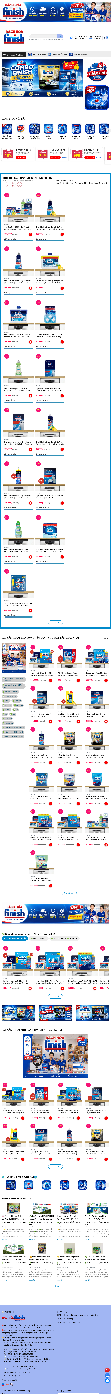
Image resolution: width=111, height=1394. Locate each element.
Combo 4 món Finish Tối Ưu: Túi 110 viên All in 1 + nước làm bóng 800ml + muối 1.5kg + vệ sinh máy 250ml (82, 983)
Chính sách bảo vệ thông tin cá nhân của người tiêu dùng (77, 1315)
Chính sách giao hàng (65, 1319)
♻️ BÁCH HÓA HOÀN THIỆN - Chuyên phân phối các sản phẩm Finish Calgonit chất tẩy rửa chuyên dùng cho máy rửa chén (41, 1218)
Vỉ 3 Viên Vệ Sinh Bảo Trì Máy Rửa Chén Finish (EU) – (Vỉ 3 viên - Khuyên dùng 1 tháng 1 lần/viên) (49, 337)
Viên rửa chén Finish (35, 40)
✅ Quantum (18, 705)
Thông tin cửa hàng (59, 54)
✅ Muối (12, 714)
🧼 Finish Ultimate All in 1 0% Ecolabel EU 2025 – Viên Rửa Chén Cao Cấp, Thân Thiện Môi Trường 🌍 (13, 1218)
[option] (42, 78)
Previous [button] (5, 78)
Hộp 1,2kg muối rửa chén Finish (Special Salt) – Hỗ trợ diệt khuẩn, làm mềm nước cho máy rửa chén (17, 444)
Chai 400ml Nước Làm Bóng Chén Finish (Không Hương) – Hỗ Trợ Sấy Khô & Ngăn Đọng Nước (18, 283)
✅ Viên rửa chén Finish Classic (13, 732)
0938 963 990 (79, 39)
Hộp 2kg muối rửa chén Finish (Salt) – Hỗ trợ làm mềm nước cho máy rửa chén (96, 716)
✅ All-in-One (7, 705)
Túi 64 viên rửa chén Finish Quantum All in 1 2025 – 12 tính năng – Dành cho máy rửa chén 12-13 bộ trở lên (18, 605)
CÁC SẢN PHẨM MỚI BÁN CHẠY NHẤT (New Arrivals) (33, 1030)
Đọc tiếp (4, 1239)
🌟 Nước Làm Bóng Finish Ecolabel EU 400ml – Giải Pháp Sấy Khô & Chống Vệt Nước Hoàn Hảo (68, 1258)
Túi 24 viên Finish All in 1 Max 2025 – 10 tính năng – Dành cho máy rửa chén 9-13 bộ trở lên (97, 798)
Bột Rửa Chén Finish (76, 137)
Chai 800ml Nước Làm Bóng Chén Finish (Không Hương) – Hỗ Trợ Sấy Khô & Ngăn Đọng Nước (18, 498)
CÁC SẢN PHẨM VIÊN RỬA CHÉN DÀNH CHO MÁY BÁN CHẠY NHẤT (40, 637)
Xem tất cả (55, 623)
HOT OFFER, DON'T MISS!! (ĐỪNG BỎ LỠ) (27, 178)
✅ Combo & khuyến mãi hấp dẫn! (12, 686)
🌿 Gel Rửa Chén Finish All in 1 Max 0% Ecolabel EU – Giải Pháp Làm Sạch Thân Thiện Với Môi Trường (96, 1258)
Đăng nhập (97, 38)
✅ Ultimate (6, 710)
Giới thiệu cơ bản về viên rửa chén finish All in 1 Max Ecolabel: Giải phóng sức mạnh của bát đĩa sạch (14, 1258)
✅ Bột (15, 710)
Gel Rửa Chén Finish (62, 137)
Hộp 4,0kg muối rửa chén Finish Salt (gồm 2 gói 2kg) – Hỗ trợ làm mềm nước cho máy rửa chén (50, 552)
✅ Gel (5, 714)
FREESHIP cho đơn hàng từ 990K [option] (58, 183)
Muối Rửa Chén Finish (90, 137)
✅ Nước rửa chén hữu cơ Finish (13, 727)
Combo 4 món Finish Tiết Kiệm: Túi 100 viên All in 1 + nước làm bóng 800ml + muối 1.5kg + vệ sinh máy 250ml (50, 983)
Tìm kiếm (104, 639)
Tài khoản (97, 37)
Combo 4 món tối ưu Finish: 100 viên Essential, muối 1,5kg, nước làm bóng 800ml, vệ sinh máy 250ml (15, 983)
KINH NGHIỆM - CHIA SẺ (16, 1198)
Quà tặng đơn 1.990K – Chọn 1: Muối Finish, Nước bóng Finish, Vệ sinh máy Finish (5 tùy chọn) (17, 229)
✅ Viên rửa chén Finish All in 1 (13, 736)
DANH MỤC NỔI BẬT (14, 118)
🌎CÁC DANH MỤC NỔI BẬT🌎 (19, 1177)
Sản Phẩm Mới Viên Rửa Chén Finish (7, 137)
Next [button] (79, 78)
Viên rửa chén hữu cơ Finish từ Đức (53, 40)
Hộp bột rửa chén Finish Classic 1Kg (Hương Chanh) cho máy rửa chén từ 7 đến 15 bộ (69, 716)
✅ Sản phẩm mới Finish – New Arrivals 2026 (13, 679)
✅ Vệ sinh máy (8, 723)
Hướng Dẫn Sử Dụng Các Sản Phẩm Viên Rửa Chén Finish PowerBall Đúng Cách (69, 1218)
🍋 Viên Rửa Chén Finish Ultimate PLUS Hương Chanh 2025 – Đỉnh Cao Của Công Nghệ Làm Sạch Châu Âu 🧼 (41, 1258)
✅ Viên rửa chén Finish (10, 692)
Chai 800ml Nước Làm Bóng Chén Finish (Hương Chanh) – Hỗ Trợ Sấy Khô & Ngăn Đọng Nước (50, 444)
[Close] (109, 2)
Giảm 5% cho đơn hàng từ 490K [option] (81, 183)
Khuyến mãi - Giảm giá (20, 137)
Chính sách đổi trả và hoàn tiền (68, 1322)
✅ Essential (16, 701)
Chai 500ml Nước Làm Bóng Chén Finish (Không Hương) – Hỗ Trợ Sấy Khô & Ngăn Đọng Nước (41, 757)
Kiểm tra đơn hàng (81, 54)
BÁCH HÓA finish (39, 54)
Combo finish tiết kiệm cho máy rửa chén (34, 137)
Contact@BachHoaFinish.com (20, 1376)
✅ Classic (6, 701)
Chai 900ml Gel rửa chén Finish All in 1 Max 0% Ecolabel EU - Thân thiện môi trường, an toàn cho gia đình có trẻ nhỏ (17, 552)
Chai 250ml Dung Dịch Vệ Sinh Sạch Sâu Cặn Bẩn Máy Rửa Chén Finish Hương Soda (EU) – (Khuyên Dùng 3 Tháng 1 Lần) (18, 337)
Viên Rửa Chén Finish (49, 137)
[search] (60, 36)
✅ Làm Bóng (7, 718)
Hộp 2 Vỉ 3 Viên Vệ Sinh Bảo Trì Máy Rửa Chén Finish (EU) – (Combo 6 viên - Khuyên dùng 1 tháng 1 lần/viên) (49, 498)
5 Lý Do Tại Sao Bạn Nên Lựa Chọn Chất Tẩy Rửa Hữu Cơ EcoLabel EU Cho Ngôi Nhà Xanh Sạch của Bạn (97, 1218)
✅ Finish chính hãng (10, 696)
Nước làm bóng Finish (104, 137)
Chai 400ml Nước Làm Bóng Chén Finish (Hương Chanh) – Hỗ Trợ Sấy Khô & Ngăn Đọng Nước (50, 229)
